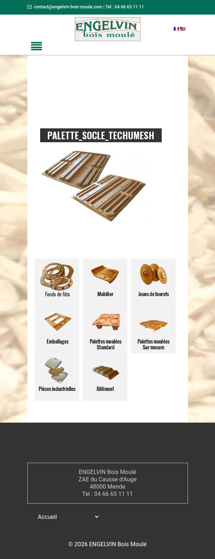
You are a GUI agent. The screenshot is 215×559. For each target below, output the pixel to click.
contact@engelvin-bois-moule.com (68, 6)
